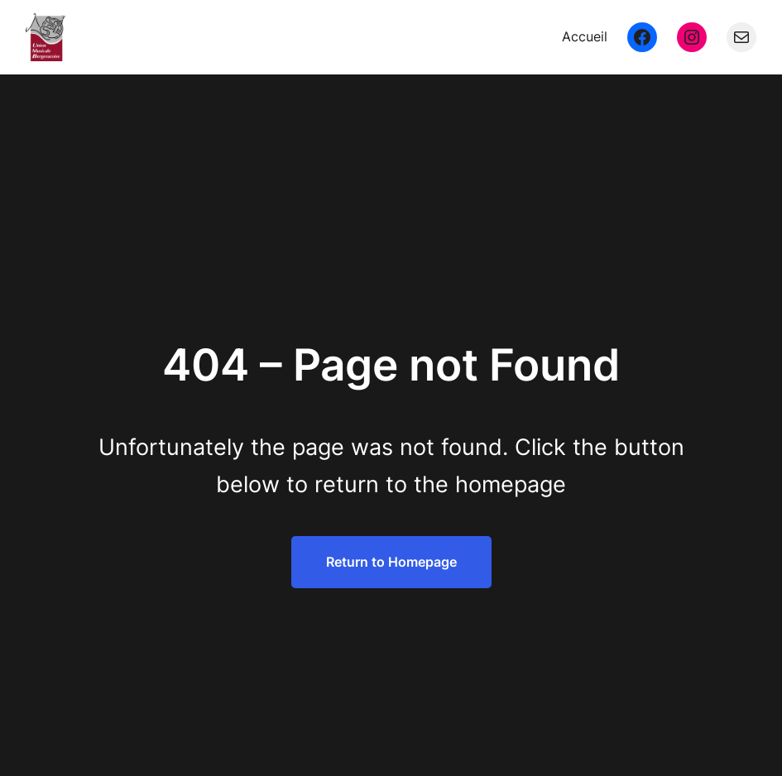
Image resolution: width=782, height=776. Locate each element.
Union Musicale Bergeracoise (201, 36)
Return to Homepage (391, 561)
